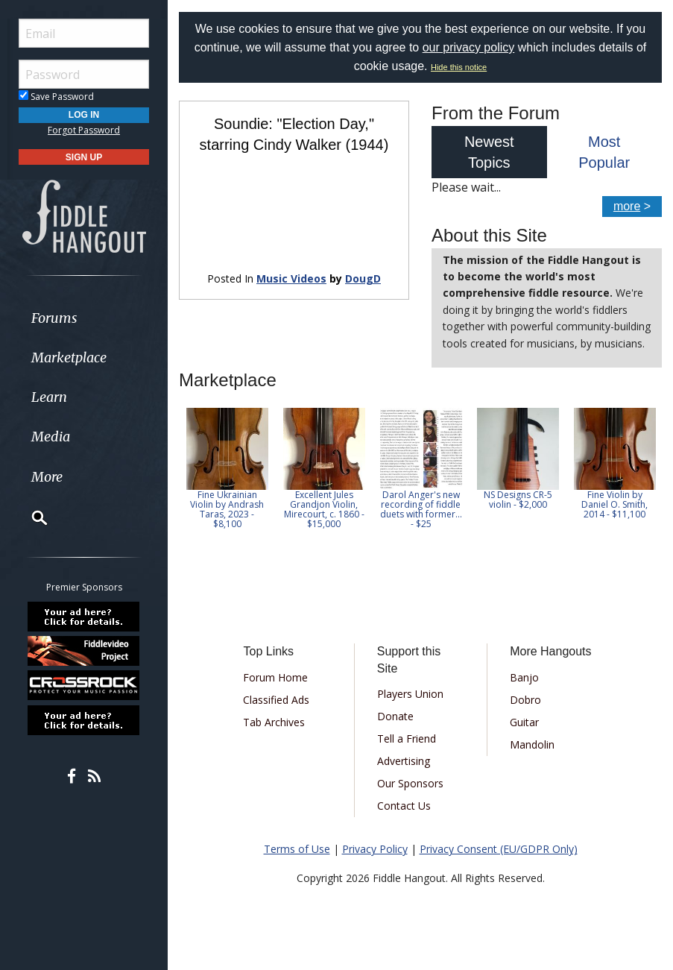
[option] (227, 468)
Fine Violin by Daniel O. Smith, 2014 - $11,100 (615, 504)
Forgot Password (84, 130)
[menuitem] (84, 318)
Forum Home (275, 677)
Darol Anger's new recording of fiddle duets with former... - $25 (421, 509)
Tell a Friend (406, 738)
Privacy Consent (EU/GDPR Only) (499, 849)
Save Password (56, 96)
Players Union (410, 694)
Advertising (403, 761)
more (626, 206)
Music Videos (291, 278)
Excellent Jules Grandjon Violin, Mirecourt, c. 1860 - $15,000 (324, 509)
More (47, 476)
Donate (395, 716)
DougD (363, 278)
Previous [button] (186, 472)
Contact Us (404, 806)
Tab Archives (274, 722)
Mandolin (532, 744)
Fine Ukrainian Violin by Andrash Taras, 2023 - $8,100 (228, 509)
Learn (49, 397)
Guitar (524, 722)
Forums (54, 318)
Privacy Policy (375, 849)
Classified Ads (276, 700)
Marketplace (69, 357)
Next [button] (640, 472)
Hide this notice (459, 67)
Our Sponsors (410, 783)
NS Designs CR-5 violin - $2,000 (518, 499)
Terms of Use (297, 849)
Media (50, 436)
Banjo (524, 677)
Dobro (525, 700)
